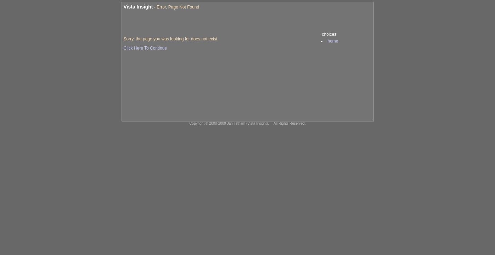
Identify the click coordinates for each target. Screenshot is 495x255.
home (333, 41)
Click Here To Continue (145, 48)
